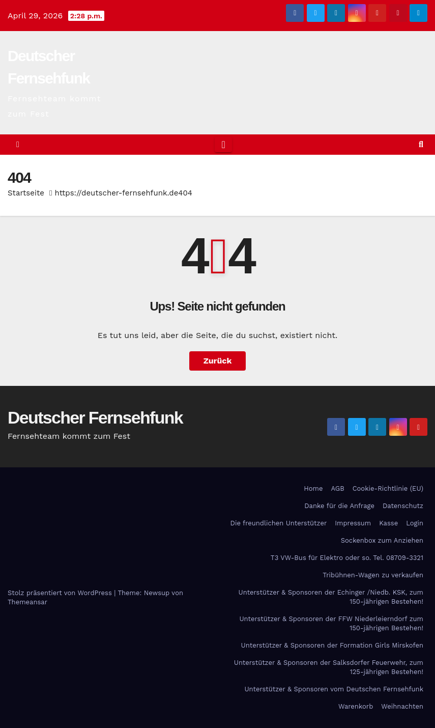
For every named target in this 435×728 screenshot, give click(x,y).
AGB (337, 488)
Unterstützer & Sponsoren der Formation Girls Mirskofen (332, 645)
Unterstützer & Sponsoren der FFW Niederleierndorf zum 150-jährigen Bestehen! (331, 623)
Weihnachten (402, 706)
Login (414, 523)
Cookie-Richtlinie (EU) (388, 488)
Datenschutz (403, 506)
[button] (421, 144)
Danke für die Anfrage (339, 506)
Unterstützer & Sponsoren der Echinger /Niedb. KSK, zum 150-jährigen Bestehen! (331, 597)
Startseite (26, 193)
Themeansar (27, 602)
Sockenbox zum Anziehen (382, 540)
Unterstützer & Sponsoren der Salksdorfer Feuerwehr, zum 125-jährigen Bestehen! (328, 667)
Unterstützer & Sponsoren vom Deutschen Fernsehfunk (333, 689)
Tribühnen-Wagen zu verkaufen (373, 575)
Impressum (353, 523)
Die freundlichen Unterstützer (278, 523)
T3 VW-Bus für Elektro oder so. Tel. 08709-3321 (347, 558)
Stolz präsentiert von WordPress (61, 593)
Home (313, 488)
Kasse (388, 523)
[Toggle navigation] (223, 144)
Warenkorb (355, 706)
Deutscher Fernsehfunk (95, 417)
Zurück (218, 361)
